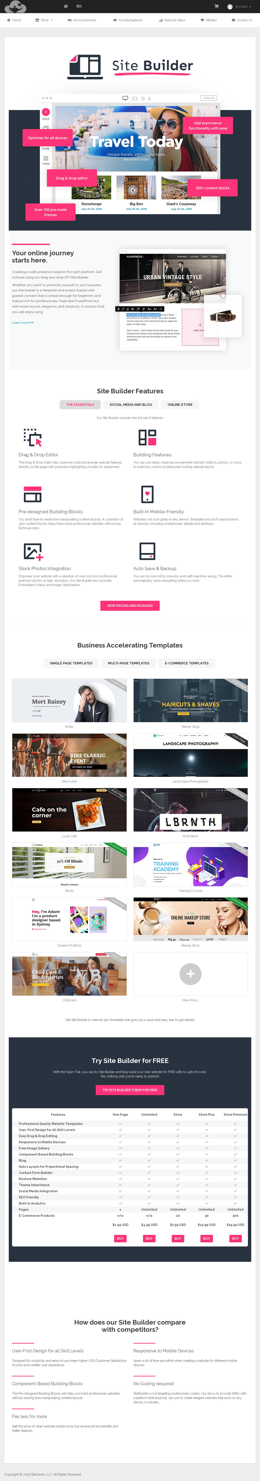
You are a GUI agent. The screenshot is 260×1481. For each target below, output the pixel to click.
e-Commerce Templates (187, 663)
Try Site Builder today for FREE (130, 1090)
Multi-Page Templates (128, 663)
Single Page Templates (71, 663)
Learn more (23, 323)
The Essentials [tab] (80, 405)
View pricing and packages (130, 605)
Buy (120, 1238)
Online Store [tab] (180, 405)
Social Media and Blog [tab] (131, 405)
